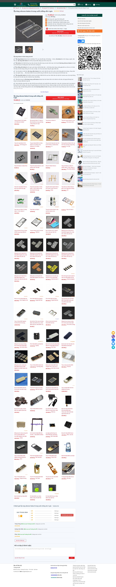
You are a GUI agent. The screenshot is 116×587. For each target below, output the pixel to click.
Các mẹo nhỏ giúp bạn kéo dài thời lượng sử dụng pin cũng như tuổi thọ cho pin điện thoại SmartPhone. (92, 140)
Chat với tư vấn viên (67, 35)
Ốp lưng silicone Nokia (61, 8)
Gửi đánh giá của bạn (67, 515)
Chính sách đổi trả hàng (92, 568)
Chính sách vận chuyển (92, 570)
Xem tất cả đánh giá (20, 540)
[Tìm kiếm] (74, 4)
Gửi (72, 557)
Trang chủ (16, 8)
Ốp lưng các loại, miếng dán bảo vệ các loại (30, 8)
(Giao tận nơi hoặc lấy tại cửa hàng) (60, 32)
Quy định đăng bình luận (19, 557)
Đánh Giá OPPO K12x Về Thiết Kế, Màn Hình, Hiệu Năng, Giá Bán (79, 569)
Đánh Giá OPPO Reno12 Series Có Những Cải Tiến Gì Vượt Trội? (78, 574)
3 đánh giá (61, 11)
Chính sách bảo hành (92, 572)
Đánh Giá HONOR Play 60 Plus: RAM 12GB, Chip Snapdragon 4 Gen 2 (78, 578)
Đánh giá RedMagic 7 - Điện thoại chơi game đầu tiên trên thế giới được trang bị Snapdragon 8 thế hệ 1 (92, 168)
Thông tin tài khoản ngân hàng (79, 565)
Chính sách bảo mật (92, 567)
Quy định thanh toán (92, 565)
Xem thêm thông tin (45, 91)
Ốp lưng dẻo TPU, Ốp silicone (48, 8)
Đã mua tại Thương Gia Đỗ (28, 523)
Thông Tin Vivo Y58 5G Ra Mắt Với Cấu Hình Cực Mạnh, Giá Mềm (79, 583)
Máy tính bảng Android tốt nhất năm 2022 (91, 179)
